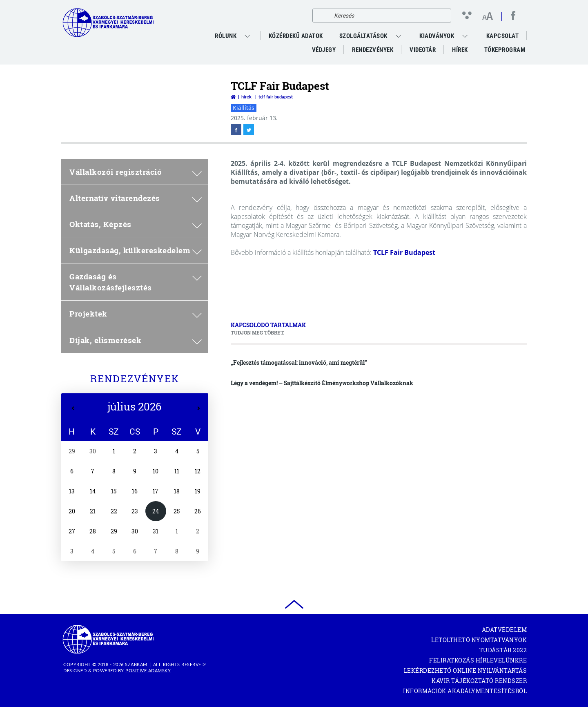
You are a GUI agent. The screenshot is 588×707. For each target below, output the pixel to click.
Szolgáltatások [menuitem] (363, 36)
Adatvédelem (504, 630)
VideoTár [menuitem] (423, 50)
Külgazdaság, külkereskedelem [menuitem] (135, 250)
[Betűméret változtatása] (487, 16)
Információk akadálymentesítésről (465, 691)
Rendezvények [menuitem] (372, 50)
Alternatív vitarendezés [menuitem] (135, 198)
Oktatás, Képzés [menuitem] (135, 224)
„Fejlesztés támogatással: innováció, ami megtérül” (299, 362)
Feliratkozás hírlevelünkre (478, 660)
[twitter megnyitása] (248, 129)
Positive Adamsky (148, 670)
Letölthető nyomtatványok (479, 640)
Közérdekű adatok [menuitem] (296, 36)
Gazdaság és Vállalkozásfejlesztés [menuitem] (135, 281)
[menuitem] (248, 36)
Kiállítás (243, 108)
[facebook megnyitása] (513, 15)
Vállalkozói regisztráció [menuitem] (135, 172)
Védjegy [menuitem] (324, 50)
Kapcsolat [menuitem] (502, 36)
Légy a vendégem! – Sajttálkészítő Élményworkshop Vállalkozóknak (322, 383)
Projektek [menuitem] (135, 313)
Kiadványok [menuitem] (436, 36)
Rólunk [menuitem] (225, 36)
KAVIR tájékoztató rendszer (479, 681)
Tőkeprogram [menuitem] (505, 51)
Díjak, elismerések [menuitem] (135, 340)
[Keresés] (321, 15)
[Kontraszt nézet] (468, 15)
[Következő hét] (199, 408)
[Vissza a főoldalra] (233, 96)
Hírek (246, 96)
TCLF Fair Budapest (404, 252)
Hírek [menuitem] (460, 50)
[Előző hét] (73, 408)
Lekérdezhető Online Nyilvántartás (465, 670)
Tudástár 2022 (503, 650)
